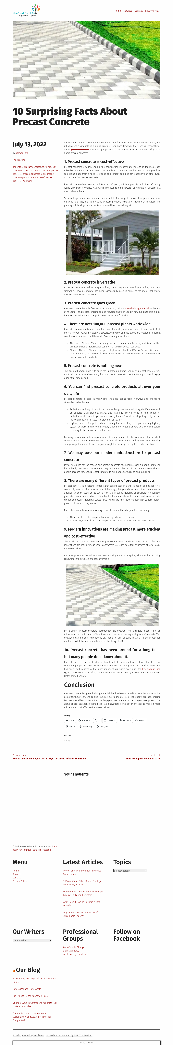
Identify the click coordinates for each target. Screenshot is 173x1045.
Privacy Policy (152, 10)
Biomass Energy (71, 950)
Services (127, 10)
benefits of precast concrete (27, 167)
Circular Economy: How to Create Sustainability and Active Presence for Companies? (32, 1017)
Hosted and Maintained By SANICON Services (69, 1035)
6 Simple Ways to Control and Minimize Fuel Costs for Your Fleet (35, 1005)
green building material (137, 308)
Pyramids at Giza (151, 669)
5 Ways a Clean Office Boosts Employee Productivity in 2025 (83, 883)
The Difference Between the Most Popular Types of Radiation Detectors (84, 893)
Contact (139, 10)
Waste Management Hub (75, 954)
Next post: (123, 757)
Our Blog (28, 970)
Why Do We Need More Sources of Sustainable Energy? (80, 914)
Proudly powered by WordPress (28, 1035)
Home (118, 10)
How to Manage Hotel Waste (27, 989)
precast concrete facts (34, 173)
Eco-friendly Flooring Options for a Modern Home (34, 980)
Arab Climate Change (74, 947)
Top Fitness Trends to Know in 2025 (30, 996)
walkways (27, 180)
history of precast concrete (36, 170)
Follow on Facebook (126, 935)
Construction (19, 160)
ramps (33, 177)
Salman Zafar (22, 153)
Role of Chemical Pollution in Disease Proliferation (82, 872)
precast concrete (80, 149)
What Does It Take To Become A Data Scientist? (81, 904)
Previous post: (49, 757)
